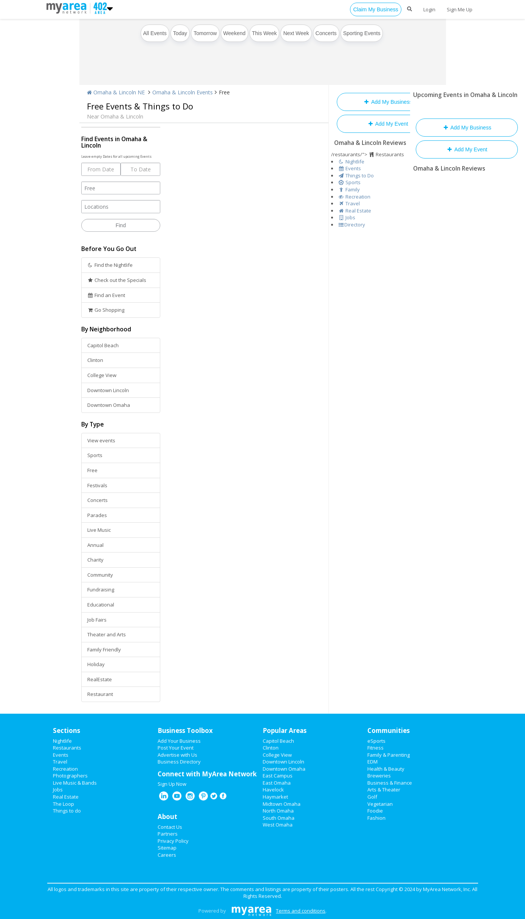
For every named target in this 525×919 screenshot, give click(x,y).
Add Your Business (179, 740)
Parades (97, 515)
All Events (155, 33)
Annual (95, 545)
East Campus (278, 775)
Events (60, 754)
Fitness (375, 747)
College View (101, 375)
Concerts (326, 33)
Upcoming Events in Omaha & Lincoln (465, 95)
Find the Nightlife (110, 265)
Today (180, 33)
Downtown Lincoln (108, 390)
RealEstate (99, 679)
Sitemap (167, 847)
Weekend (234, 33)
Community (100, 574)
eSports (376, 740)
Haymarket (275, 796)
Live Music (99, 529)
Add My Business (387, 102)
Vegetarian (380, 803)
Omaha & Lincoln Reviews (370, 143)
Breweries (379, 775)
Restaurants (67, 747)
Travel (60, 761)
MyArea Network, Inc (446, 889)
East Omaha (277, 782)
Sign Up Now (172, 783)
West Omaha (278, 824)
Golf (372, 796)
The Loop (63, 803)
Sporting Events (362, 33)
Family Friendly (104, 649)
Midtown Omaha (281, 803)
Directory (351, 224)
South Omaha (278, 817)
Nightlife (62, 740)
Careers (167, 854)
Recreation (65, 768)
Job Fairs (97, 619)
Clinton (95, 360)
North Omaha (278, 810)
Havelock (273, 789)
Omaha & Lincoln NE (116, 92)
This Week (264, 33)
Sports (94, 455)
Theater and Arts (106, 634)
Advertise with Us (177, 754)
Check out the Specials (117, 280)
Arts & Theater (383, 789)
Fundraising (100, 589)
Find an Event (106, 295)
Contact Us (170, 827)
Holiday (96, 664)
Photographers (70, 775)
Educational (100, 604)
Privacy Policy (173, 840)
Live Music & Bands (75, 782)
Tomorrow (205, 33)
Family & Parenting (388, 754)
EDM (372, 761)
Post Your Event (176, 747)
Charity (95, 559)
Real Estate (66, 796)
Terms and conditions (300, 910)
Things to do (67, 810)
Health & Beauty (385, 768)
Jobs (58, 789)
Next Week (296, 33)
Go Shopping (106, 309)
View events (101, 440)
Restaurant (100, 694)
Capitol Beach (103, 345)
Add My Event (387, 124)
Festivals (97, 485)
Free (92, 470)
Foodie (375, 810)
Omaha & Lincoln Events (182, 92)
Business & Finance (389, 782)
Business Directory (179, 761)
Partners (168, 833)
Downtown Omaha (108, 405)
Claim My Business (375, 9)
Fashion (376, 817)
